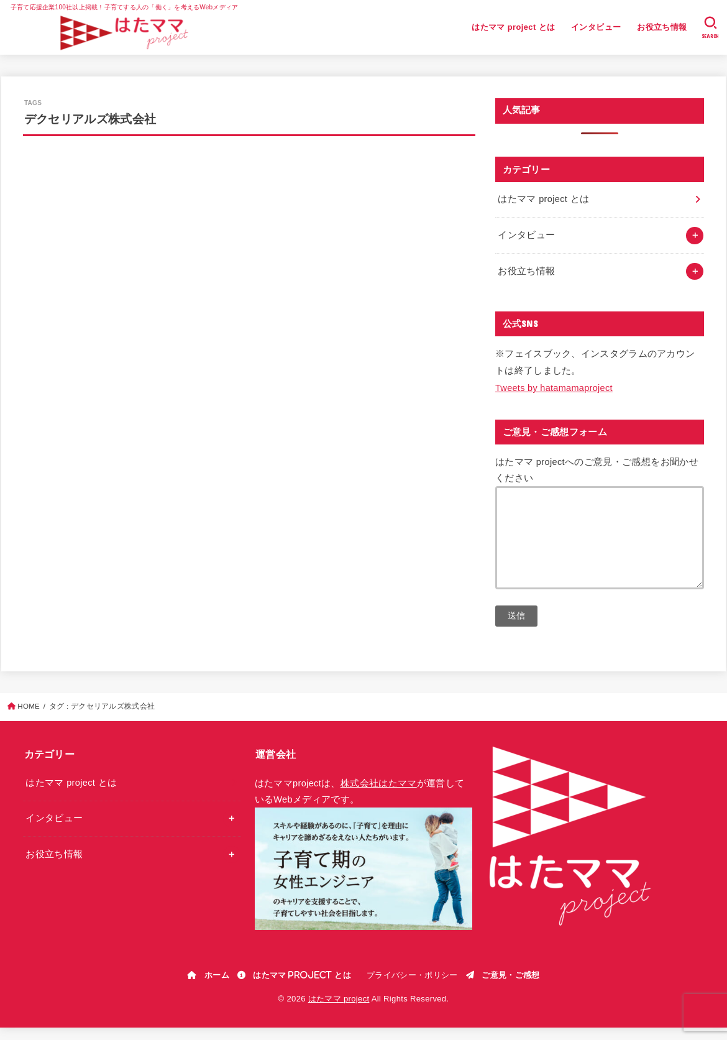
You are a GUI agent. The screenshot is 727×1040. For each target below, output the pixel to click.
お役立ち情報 (662, 27)
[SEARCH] (710, 27)
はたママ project (339, 1011)
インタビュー (596, 27)
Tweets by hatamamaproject (554, 388)
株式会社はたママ (379, 796)
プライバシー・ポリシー (412, 987)
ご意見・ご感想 (510, 987)
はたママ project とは (513, 27)
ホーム (216, 987)
